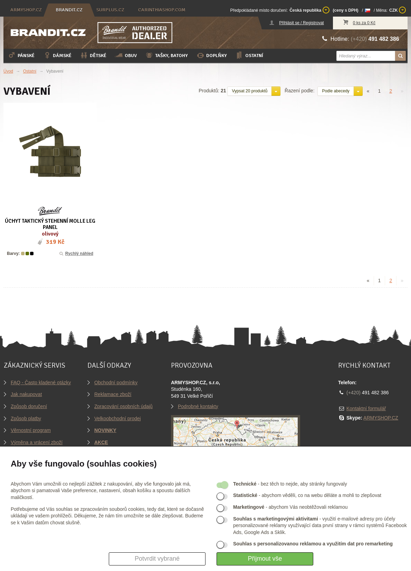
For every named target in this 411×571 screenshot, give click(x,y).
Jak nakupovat (26, 394)
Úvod (8, 71)
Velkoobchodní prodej (117, 418)
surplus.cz (110, 10)
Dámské (57, 55)
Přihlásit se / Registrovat (301, 22)
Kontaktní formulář (366, 408)
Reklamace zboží (112, 394)
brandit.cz (69, 10)
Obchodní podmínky (115, 382)
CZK (397, 10)
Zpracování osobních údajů (123, 406)
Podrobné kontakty (198, 406)
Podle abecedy (335, 91)
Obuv (126, 55)
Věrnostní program (31, 430)
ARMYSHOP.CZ (380, 418)
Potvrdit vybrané (157, 558)
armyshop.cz (26, 10)
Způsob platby (26, 418)
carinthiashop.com (161, 10)
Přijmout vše (265, 558)
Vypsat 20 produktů (249, 91)
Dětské (93, 55)
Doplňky (211, 55)
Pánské (21, 55)
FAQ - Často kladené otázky (41, 382)
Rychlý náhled (75, 253)
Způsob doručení (29, 406)
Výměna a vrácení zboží (37, 442)
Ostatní (249, 55)
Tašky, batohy (166, 55)
